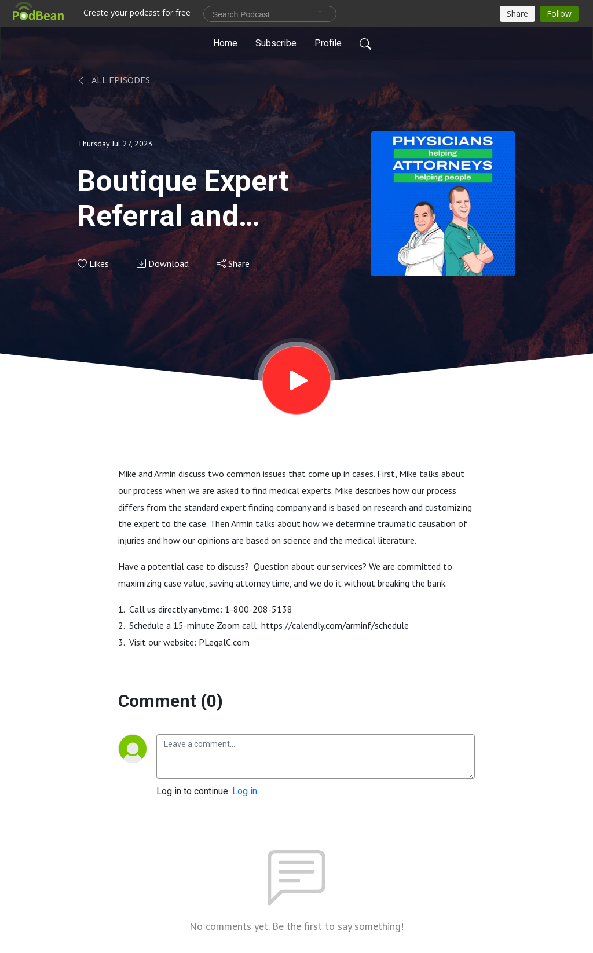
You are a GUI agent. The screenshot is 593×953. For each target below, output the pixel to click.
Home (225, 43)
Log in (244, 791)
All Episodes (114, 80)
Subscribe (275, 43)
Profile (328, 43)
